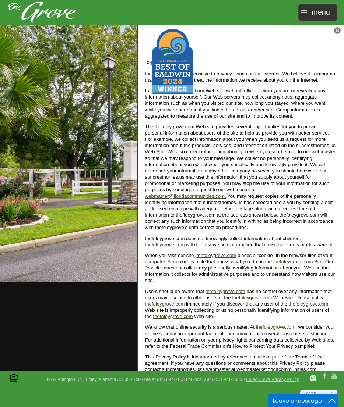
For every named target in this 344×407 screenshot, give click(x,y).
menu (321, 12)
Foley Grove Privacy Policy (272, 379)
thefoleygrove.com (165, 244)
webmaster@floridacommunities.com (185, 196)
